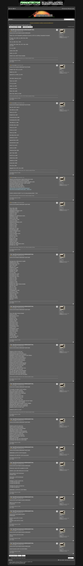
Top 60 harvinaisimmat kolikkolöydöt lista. (20, 25)
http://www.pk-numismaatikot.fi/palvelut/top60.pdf (19, 188)
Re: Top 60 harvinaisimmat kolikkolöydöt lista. (22, 254)
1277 (63, 71)
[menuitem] (14, 8)
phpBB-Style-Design (22, 563)
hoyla (61, 33)
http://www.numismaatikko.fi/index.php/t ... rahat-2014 (20, 189)
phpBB (20, 561)
